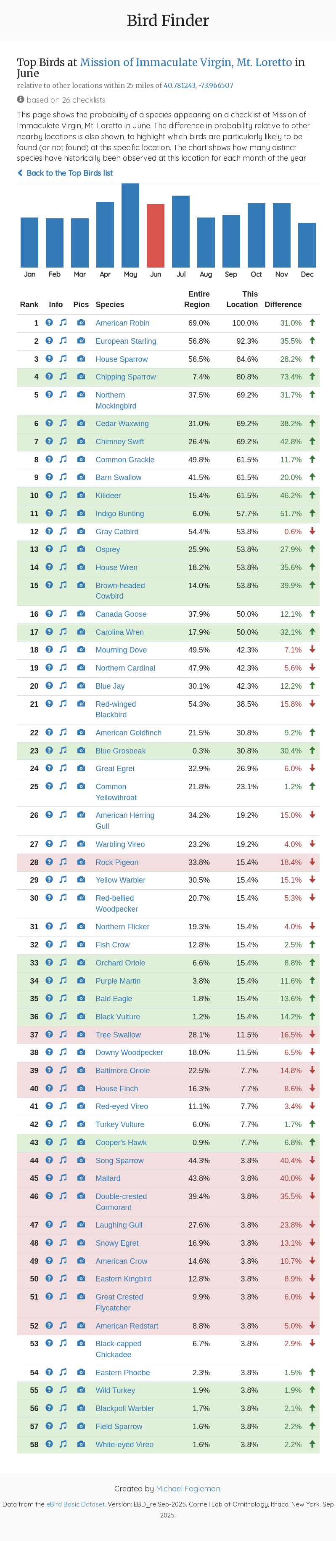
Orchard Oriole (121, 963)
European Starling (126, 341)
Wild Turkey (115, 1390)
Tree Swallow (118, 1035)
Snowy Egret (117, 1243)
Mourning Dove (121, 650)
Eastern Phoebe (123, 1373)
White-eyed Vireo (125, 1444)
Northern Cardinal (126, 668)
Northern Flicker (123, 927)
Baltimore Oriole (123, 1070)
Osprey (108, 549)
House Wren (117, 567)
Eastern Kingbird (124, 1279)
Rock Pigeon (117, 862)
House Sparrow (122, 359)
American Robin (123, 323)
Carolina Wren (120, 632)
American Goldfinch (129, 733)
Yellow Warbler (121, 880)
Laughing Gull (119, 1225)
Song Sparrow (120, 1160)
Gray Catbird (117, 532)
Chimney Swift (120, 442)
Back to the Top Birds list (65, 173)
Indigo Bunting (120, 513)
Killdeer (108, 495)
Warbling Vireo (120, 844)
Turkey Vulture (120, 1124)
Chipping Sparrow (126, 377)
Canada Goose (121, 614)
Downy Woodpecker (130, 1052)
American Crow (122, 1261)
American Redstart (127, 1326)
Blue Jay (110, 686)
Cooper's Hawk (121, 1142)
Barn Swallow (119, 477)
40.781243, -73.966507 (198, 86)
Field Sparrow (119, 1426)
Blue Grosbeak (121, 751)
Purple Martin (118, 981)
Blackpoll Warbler (125, 1408)
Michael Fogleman (188, 1488)
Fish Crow (113, 945)
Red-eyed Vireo (122, 1106)
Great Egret (115, 768)
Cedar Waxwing (122, 423)
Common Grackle (125, 460)
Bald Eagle (114, 999)
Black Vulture (118, 1017)
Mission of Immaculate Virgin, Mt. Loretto (186, 62)
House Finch (117, 1089)
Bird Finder (168, 20)
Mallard (108, 1178)
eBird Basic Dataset (75, 1504)
